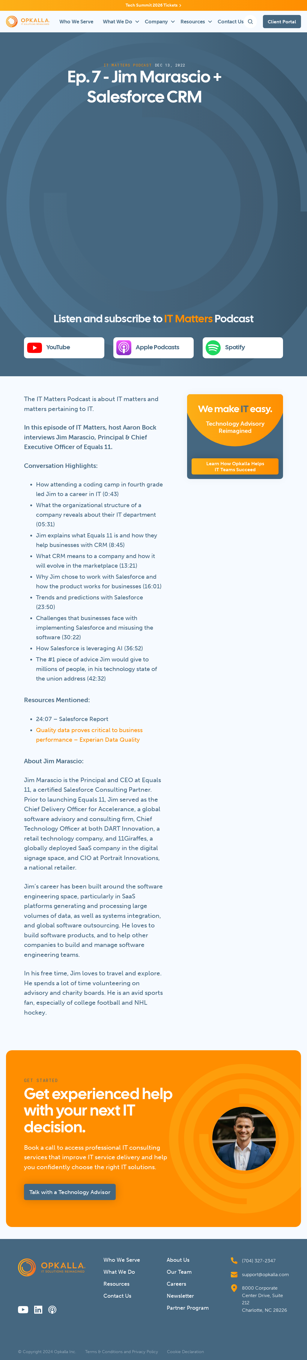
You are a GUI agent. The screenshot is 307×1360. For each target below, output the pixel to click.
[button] (119, 22)
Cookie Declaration (185, 1352)
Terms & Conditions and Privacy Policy (121, 1352)
